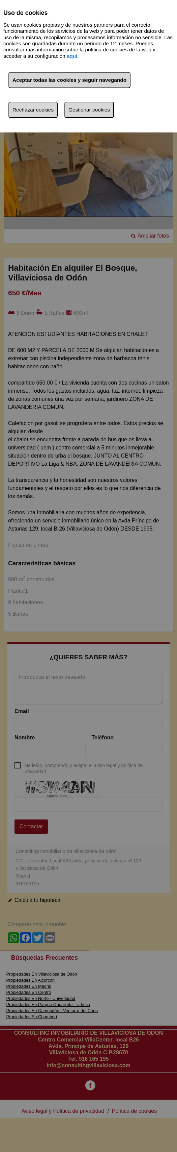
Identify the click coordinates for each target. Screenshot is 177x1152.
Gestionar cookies (89, 110)
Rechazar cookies (33, 110)
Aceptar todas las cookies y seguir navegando (69, 80)
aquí (72, 56)
